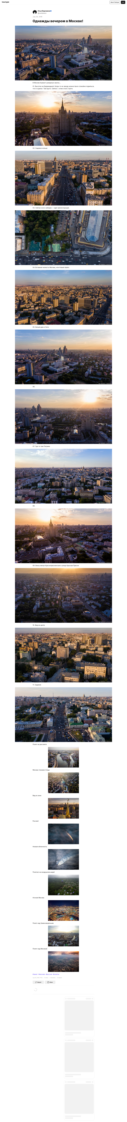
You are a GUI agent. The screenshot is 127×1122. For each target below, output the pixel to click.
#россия (49, 974)
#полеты (56, 974)
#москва (41, 974)
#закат (35, 974)
